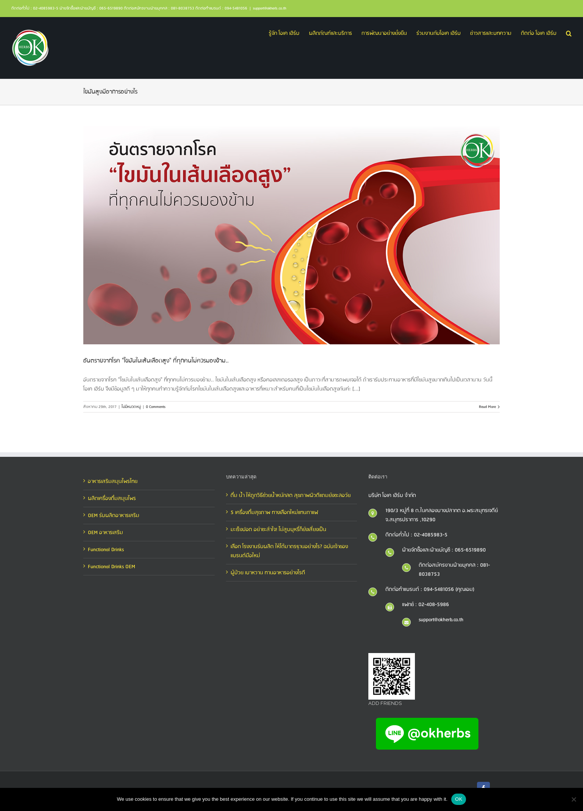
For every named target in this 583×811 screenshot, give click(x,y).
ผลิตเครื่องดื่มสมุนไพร (112, 498)
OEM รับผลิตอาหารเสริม (113, 515)
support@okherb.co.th (269, 8)
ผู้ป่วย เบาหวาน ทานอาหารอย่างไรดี (268, 572)
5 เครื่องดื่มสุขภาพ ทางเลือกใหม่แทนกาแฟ (274, 512)
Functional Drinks (106, 549)
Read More (487, 406)
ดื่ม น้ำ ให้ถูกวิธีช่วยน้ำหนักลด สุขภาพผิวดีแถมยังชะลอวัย (291, 495)
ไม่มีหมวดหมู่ (131, 406)
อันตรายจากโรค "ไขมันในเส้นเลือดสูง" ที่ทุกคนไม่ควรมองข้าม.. (156, 361)
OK (458, 799)
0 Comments (155, 406)
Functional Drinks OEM (111, 566)
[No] (573, 799)
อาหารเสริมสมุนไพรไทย (112, 481)
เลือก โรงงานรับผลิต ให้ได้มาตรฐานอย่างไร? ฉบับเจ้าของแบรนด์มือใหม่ (289, 551)
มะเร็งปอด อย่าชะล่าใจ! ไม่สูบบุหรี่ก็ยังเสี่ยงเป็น (278, 529)
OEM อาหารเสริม (105, 532)
